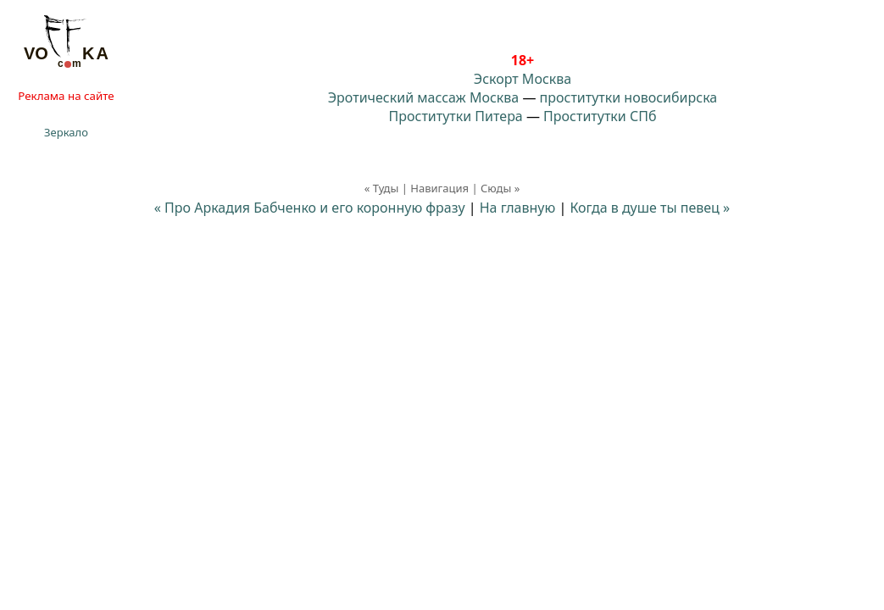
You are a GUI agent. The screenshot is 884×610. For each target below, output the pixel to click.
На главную (518, 207)
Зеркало (66, 132)
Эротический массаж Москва (423, 97)
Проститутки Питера (456, 116)
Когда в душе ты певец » (650, 207)
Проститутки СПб (599, 116)
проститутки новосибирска (629, 97)
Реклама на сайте (66, 95)
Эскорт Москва (522, 78)
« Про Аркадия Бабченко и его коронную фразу (309, 207)
